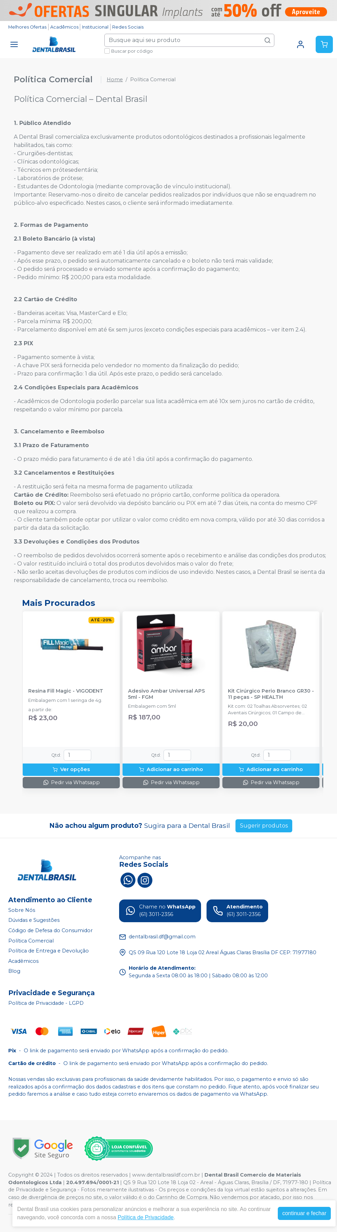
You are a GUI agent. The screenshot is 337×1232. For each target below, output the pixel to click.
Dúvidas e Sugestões (34, 920)
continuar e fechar (304, 1213)
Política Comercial (31, 941)
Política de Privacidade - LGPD (46, 1003)
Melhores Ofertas (27, 27)
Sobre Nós (21, 910)
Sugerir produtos (264, 825)
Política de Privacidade (146, 1217)
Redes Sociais (128, 27)
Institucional (95, 27)
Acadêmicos (64, 27)
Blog (14, 971)
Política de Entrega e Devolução (48, 951)
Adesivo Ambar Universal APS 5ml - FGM (166, 694)
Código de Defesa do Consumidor (50, 930)
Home (115, 79)
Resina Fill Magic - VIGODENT (65, 691)
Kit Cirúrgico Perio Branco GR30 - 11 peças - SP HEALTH (271, 694)
